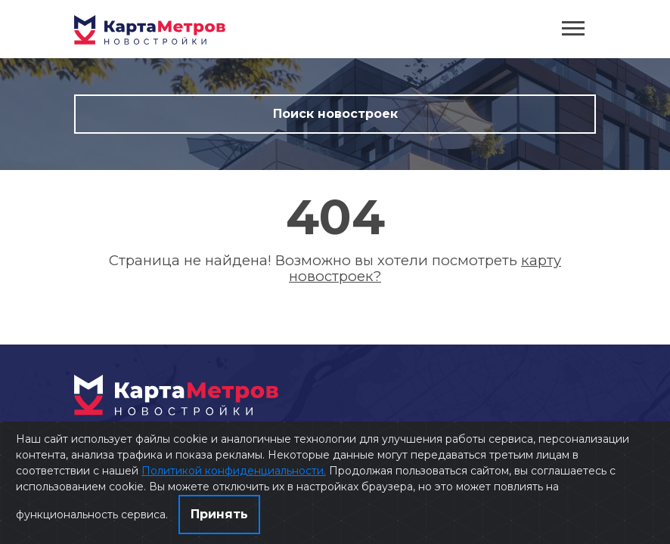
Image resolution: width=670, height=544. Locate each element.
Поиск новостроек (335, 114)
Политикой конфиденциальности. (233, 471)
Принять (219, 514)
